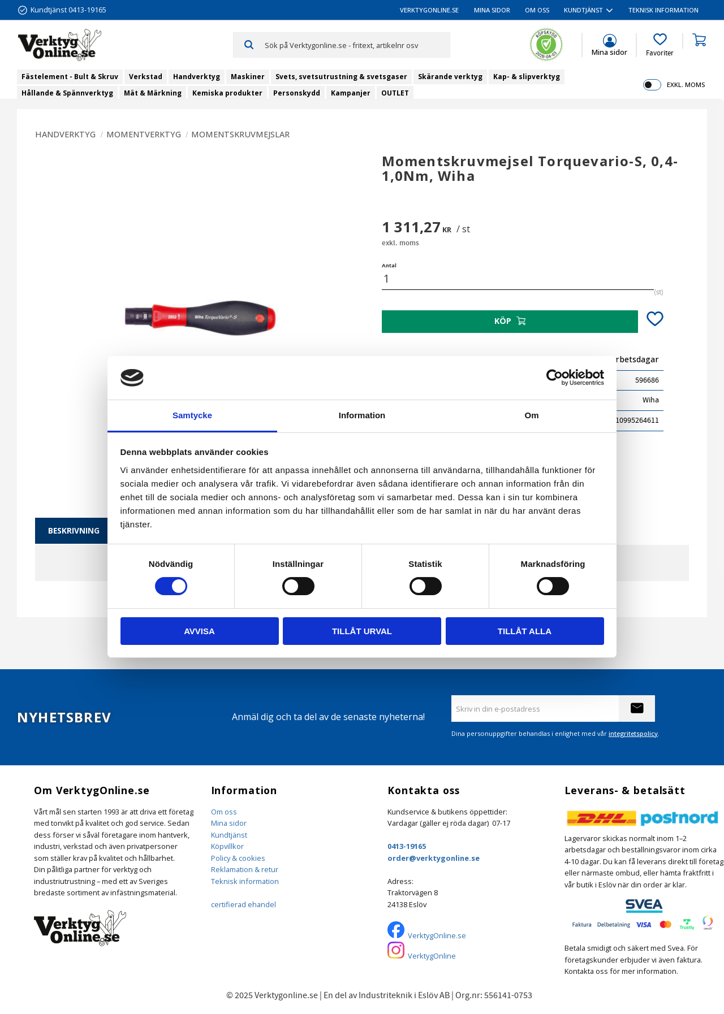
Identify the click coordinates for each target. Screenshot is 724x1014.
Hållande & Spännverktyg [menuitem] (67, 93)
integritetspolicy (633, 733)
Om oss (224, 812)
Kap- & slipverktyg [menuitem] (526, 76)
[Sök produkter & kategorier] (357, 45)
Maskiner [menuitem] (248, 76)
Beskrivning (74, 530)
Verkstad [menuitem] (145, 76)
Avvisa (199, 631)
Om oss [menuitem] (537, 10)
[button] (660, 45)
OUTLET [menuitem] (395, 93)
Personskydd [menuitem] (296, 93)
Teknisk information (245, 881)
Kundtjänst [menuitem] (583, 10)
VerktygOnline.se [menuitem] (429, 10)
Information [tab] (362, 415)
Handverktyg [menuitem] (196, 76)
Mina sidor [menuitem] (492, 10)
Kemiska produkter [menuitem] (227, 93)
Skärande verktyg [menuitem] (450, 76)
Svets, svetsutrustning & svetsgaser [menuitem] (341, 76)
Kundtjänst (229, 835)
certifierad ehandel (243, 904)
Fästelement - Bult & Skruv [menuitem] (69, 76)
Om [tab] (531, 415)
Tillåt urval (362, 631)
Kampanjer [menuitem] (350, 93)
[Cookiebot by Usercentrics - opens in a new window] (554, 377)
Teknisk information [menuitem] (663, 10)
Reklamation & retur (244, 869)
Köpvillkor (227, 846)
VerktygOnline (432, 956)
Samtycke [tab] (192, 415)
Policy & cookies (238, 858)
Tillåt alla (524, 631)
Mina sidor (229, 823)
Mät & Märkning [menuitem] (153, 93)
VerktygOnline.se (437, 935)
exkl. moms (686, 84)
